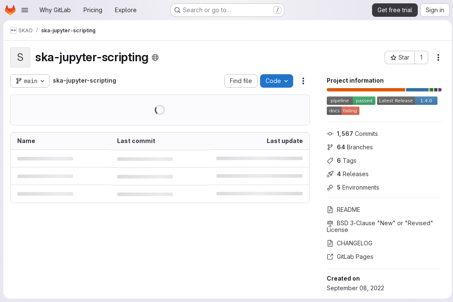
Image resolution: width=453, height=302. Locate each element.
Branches (348, 147)
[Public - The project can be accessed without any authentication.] (155, 57)
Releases (346, 173)
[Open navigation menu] (24, 10)
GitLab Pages (348, 256)
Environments (351, 187)
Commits (350, 133)
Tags (339, 160)
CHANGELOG (347, 243)
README (341, 209)
